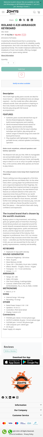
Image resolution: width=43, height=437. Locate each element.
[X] (6, 397)
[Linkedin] (10, 397)
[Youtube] (13, 397)
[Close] (40, 2)
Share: (11, 20)
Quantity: (4, 59)
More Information (7, 55)
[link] (34, 12)
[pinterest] (28, 19)
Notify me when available (21, 83)
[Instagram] (17, 397)
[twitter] (24, 19)
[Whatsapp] (16, 19)
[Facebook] (2, 397)
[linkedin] (32, 19)
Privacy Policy (28, 434)
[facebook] (20, 19)
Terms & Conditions (16, 434)
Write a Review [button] (10, 351)
